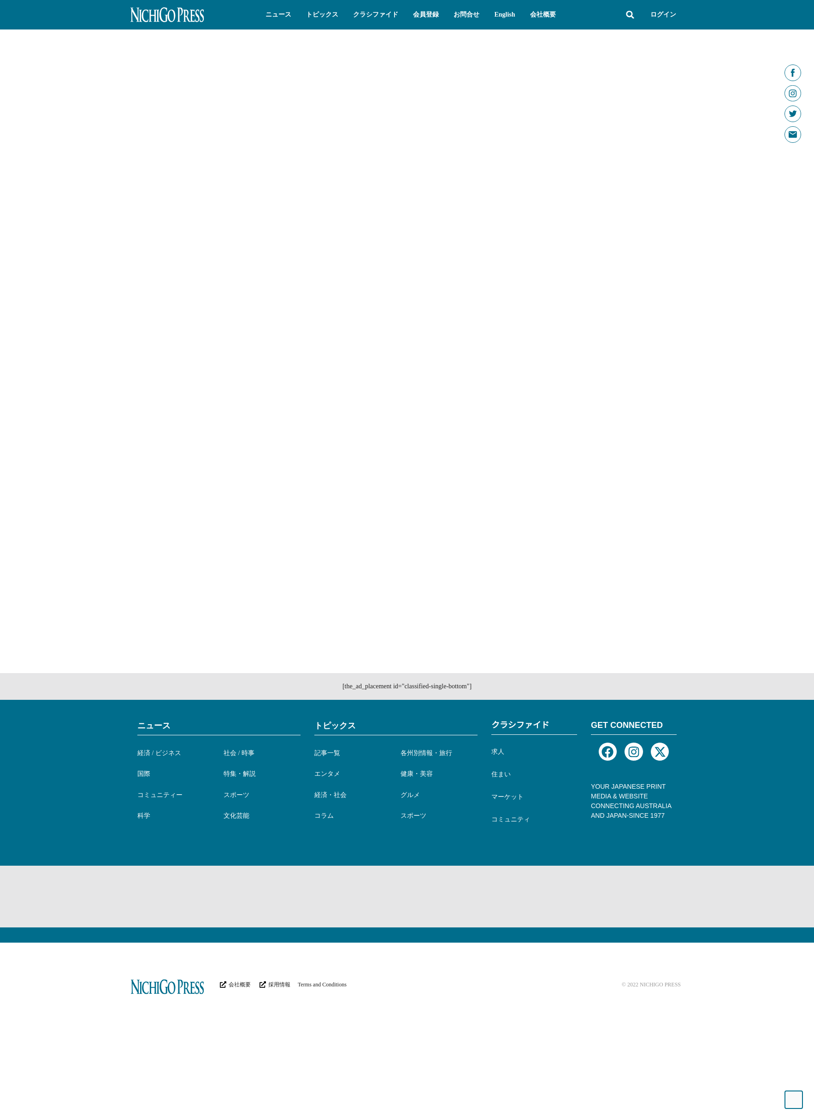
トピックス (335, 812)
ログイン (663, 14)
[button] (278, 14)
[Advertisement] (298, 982)
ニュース (154, 812)
